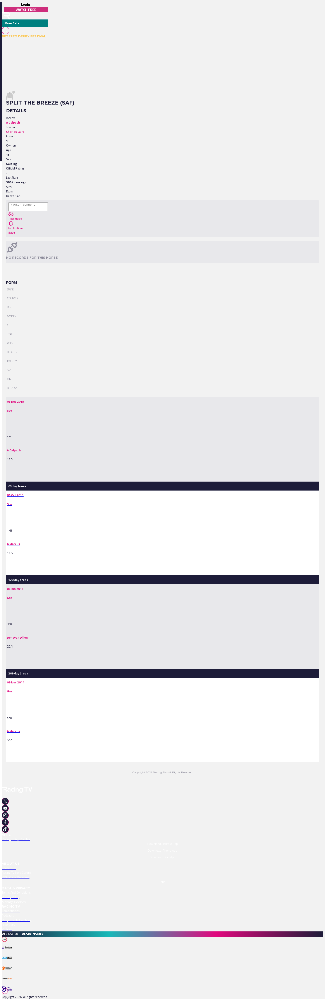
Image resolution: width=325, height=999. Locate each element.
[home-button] (6, 15)
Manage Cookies (14, 902)
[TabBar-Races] (7, 993)
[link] (15, 401)
